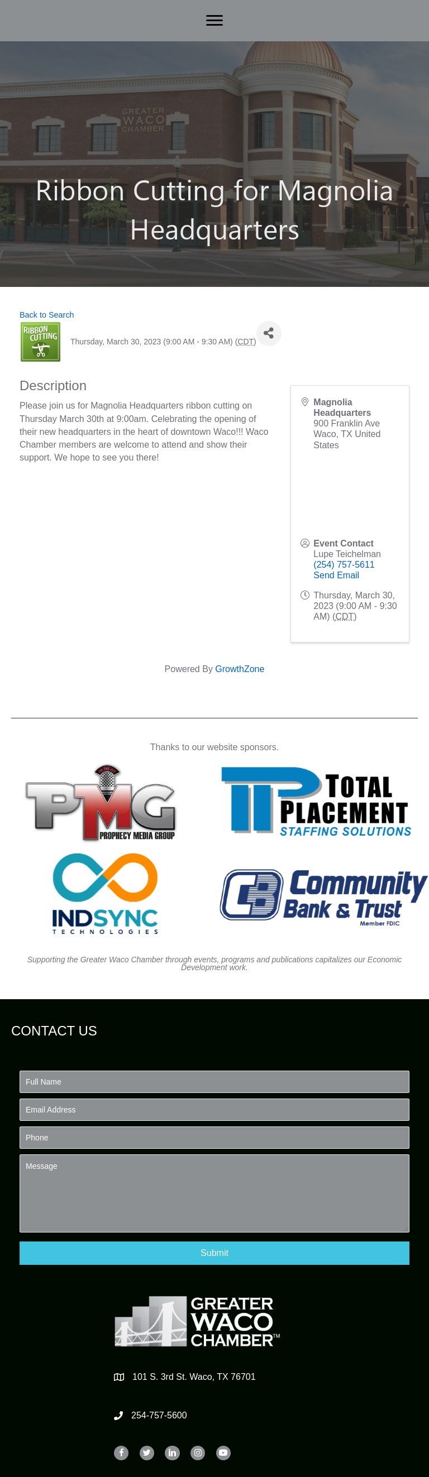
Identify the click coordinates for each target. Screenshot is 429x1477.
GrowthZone (239, 669)
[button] (214, 1252)
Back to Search (47, 314)
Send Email (336, 575)
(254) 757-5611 (343, 564)
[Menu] (214, 20)
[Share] (269, 333)
